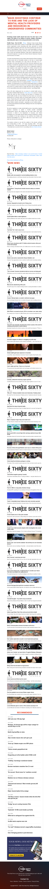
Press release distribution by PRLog (15, 160)
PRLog (24, 43)
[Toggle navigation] (8, 13)
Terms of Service (27, 881)
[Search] (29, 9)
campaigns (29, 80)
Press (11, 881)
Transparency (34, 81)
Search (39, 8)
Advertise (16, 881)
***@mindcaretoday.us (12, 134)
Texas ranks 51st (28, 92)
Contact (20, 881)
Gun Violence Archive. (37, 127)
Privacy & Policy (35, 881)
